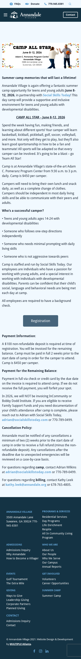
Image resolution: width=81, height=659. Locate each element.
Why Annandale (16, 554)
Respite (46, 529)
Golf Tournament (17, 579)
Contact (11, 625)
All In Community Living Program (57, 535)
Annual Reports (51, 566)
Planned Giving (15, 608)
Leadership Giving (17, 599)
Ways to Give (14, 595)
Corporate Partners (18, 604)
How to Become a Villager (22, 558)
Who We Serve (51, 558)
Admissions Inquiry (18, 550)
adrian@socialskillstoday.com (25, 420)
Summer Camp (51, 595)
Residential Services (54, 516)
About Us (48, 550)
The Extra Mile (15, 583)
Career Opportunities (55, 583)
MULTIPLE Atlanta (20, 644)
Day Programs (51, 521)
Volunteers (49, 579)
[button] (40, 321)
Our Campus (50, 562)
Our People (49, 554)
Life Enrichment (52, 525)
